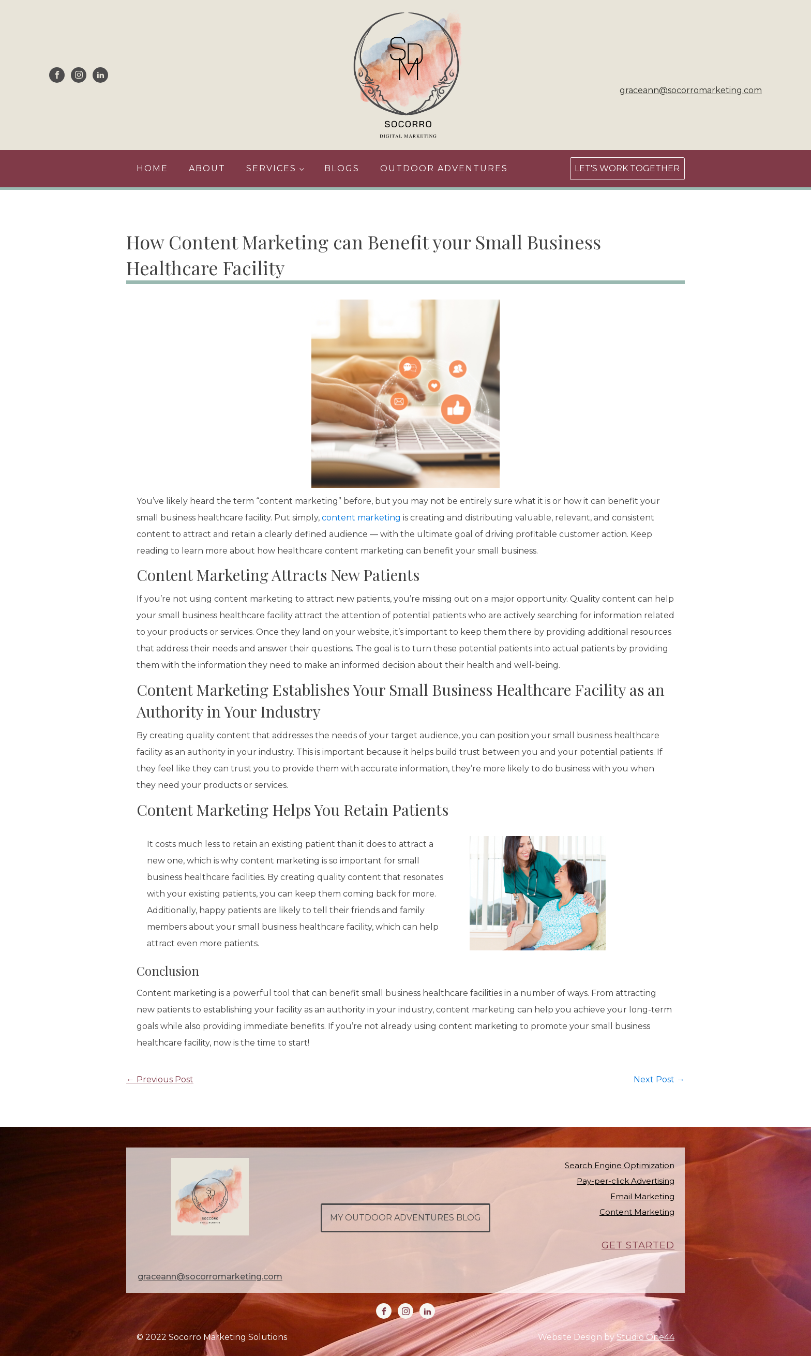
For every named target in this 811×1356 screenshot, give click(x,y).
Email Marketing (642, 1196)
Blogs (341, 168)
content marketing (361, 518)
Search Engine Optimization (619, 1165)
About (207, 168)
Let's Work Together (627, 168)
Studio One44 (645, 1337)
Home (152, 168)
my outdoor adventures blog (405, 1218)
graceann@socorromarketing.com (691, 90)
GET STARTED (638, 1246)
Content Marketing (636, 1212)
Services (271, 168)
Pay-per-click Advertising (625, 1181)
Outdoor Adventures (444, 168)
